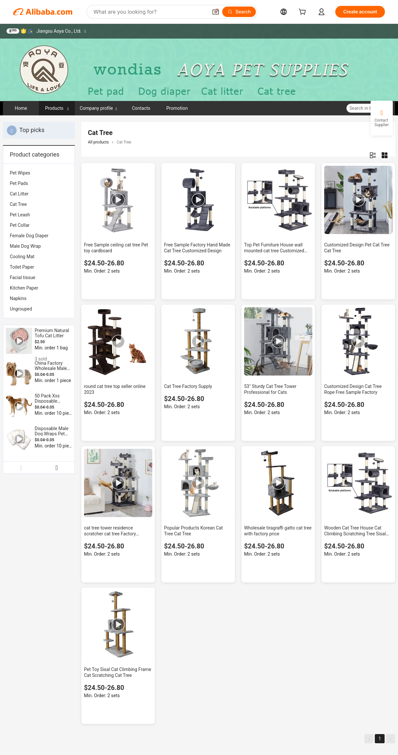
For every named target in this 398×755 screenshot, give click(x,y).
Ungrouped (21, 308)
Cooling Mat (22, 256)
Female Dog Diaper (29, 235)
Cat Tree (18, 204)
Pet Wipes (20, 173)
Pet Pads (19, 183)
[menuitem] (39, 173)
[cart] (303, 12)
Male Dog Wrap (25, 246)
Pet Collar (19, 225)
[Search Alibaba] (150, 11)
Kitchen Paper (24, 288)
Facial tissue (22, 277)
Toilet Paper (22, 267)
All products (98, 142)
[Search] (239, 12)
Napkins (18, 298)
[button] (216, 12)
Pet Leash (20, 214)
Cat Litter (19, 193)
